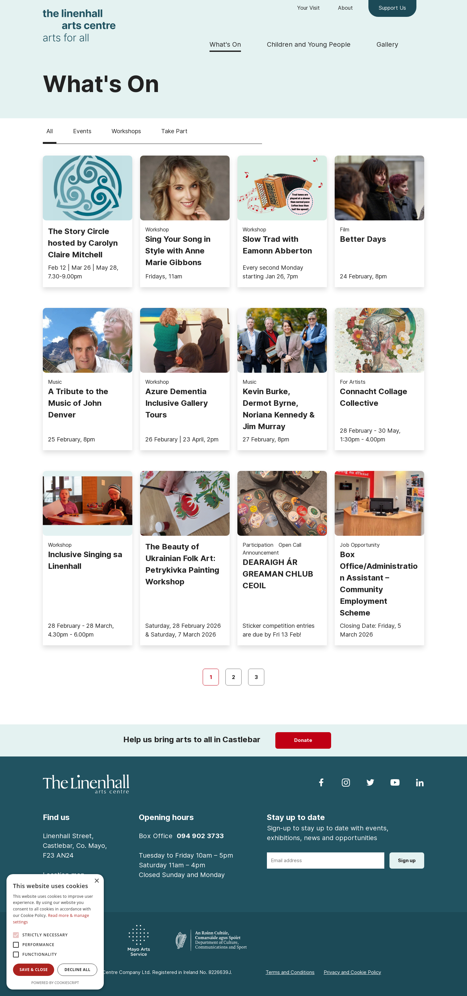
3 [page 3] (256, 677)
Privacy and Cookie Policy (352, 972)
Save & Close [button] (33, 969)
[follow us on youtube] (395, 782)
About (345, 8)
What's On (225, 44)
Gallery (387, 44)
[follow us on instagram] (345, 782)
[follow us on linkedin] (419, 782)
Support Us (392, 8)
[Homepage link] (79, 25)
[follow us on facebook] (321, 782)
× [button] (96, 881)
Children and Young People (309, 44)
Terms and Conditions (290, 972)
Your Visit (308, 8)
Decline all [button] (77, 969)
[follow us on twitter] (370, 782)
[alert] (55, 932)
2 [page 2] (233, 677)
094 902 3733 (200, 836)
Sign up (407, 860)
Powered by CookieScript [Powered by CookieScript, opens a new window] (55, 982)
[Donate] (303, 740)
